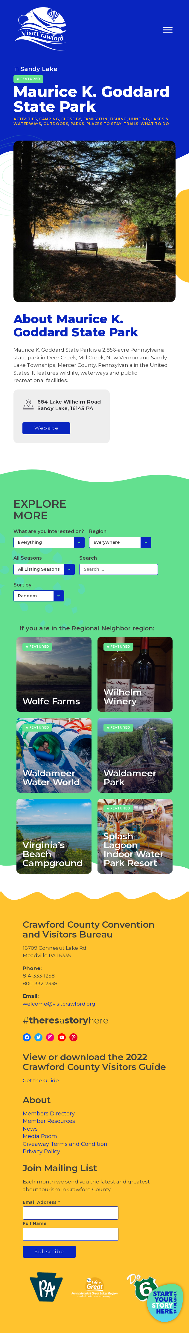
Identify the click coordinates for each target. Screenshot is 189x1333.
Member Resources (49, 1121)
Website (46, 428)
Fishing (118, 119)
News (30, 1129)
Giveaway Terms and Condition (65, 1144)
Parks (77, 123)
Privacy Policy (41, 1151)
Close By (71, 119)
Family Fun (95, 119)
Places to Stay (103, 123)
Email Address (41, 1202)
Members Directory (49, 1113)
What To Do (155, 123)
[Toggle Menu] (168, 30)
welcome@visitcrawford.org (59, 1004)
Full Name (34, 1223)
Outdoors (55, 123)
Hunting (139, 119)
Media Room (40, 1136)
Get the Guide (41, 1080)
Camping (49, 119)
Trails (131, 123)
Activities (25, 119)
